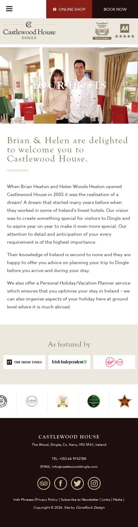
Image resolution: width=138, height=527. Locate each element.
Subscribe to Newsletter (80, 499)
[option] (24, 362)
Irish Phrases (23, 499)
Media (117, 499)
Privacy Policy (46, 499)
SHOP (69, 9)
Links (106, 499)
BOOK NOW (115, 9)
